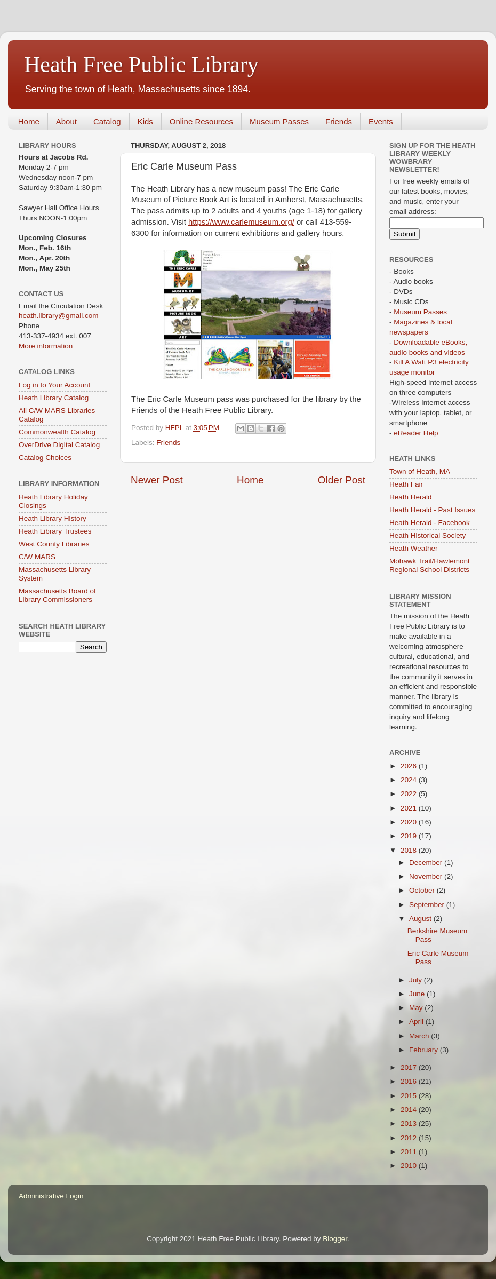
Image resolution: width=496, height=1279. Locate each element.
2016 (410, 1081)
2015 (410, 1096)
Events (381, 121)
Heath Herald (410, 497)
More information (46, 346)
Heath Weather (413, 548)
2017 (410, 1067)
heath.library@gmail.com (59, 316)
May (417, 1008)
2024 (410, 780)
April (417, 1022)
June (418, 994)
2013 (410, 1123)
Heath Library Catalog (54, 398)
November (426, 876)
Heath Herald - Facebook (429, 523)
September (427, 905)
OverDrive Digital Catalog (59, 445)
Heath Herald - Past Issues (432, 510)
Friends (338, 121)
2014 (410, 1110)
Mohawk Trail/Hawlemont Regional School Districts (429, 565)
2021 (410, 808)
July (416, 980)
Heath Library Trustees (55, 531)
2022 (410, 794)
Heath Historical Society (427, 535)
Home (28, 121)
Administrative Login (51, 1196)
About (66, 121)
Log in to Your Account (54, 385)
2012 (410, 1138)
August (421, 919)
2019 (410, 836)
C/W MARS (37, 557)
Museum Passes (279, 121)
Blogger (335, 1239)
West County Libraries (54, 544)
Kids (145, 121)
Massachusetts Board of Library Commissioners (57, 595)
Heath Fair (406, 484)
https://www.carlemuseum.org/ (241, 222)
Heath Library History (52, 518)
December (426, 863)
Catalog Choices (45, 458)
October (423, 890)
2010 (410, 1166)
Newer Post (157, 480)
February (424, 1050)
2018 (410, 850)
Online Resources (201, 121)
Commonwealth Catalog (57, 432)
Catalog (107, 121)
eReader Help (416, 433)
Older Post (341, 480)
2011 (410, 1152)
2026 (410, 766)
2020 (410, 822)
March (420, 1036)
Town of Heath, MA (419, 471)
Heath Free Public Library (141, 64)
